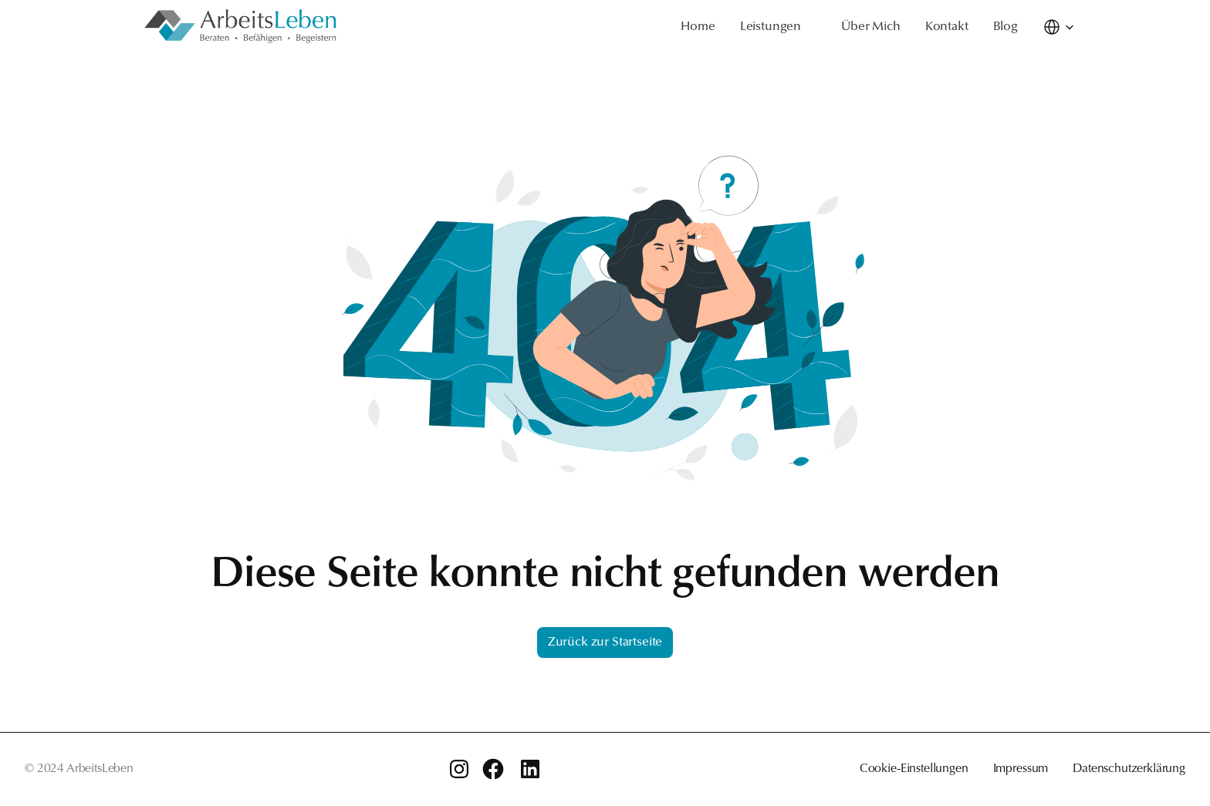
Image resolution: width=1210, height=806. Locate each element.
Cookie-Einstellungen (914, 769)
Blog (1005, 27)
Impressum (1021, 769)
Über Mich (871, 27)
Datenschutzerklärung (1129, 769)
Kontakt (946, 27)
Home (698, 27)
